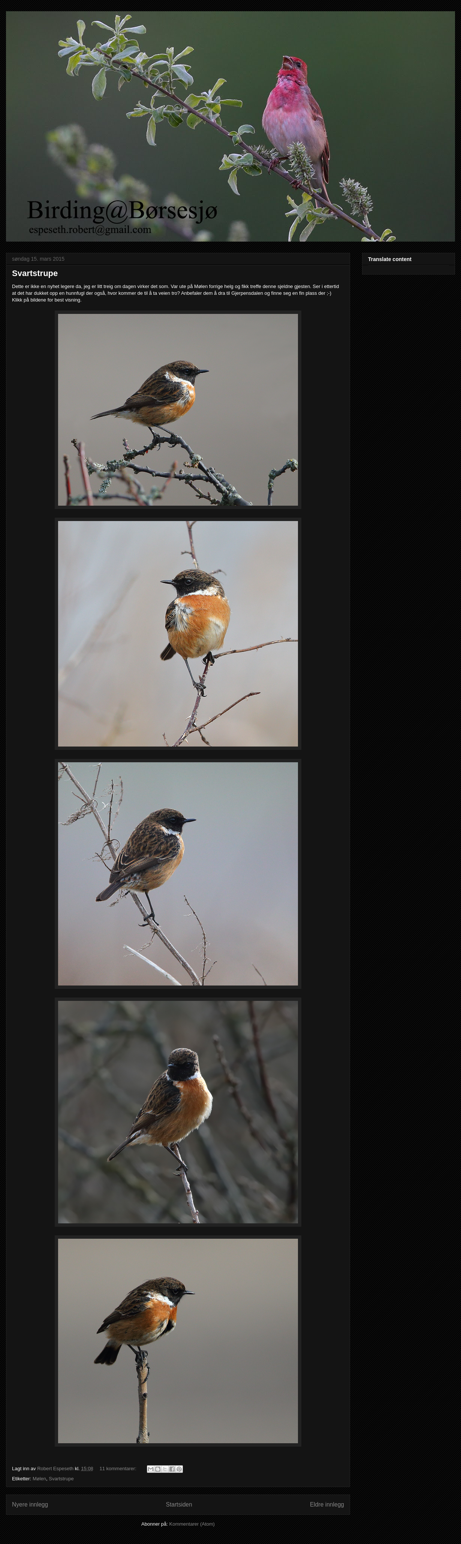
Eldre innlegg (327, 1504)
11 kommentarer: (118, 1468)
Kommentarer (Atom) (192, 1524)
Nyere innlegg (30, 1504)
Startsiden (179, 1504)
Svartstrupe (35, 273)
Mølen (39, 1478)
